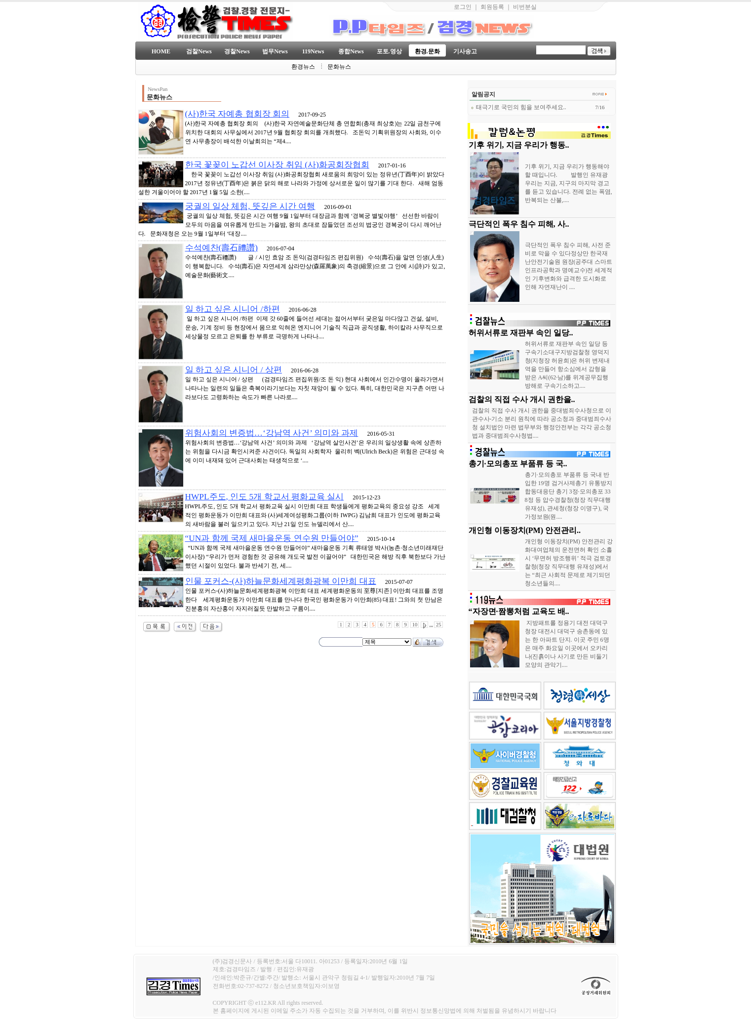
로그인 (463, 6)
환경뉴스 (303, 66)
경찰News (236, 51)
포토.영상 (389, 51)
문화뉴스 (339, 66)
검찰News (198, 51)
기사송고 (465, 51)
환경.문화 (427, 51)
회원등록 (492, 6)
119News (313, 51)
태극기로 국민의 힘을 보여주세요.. (518, 107)
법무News (274, 51)
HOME (161, 51)
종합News (350, 51)
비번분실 (525, 6)
